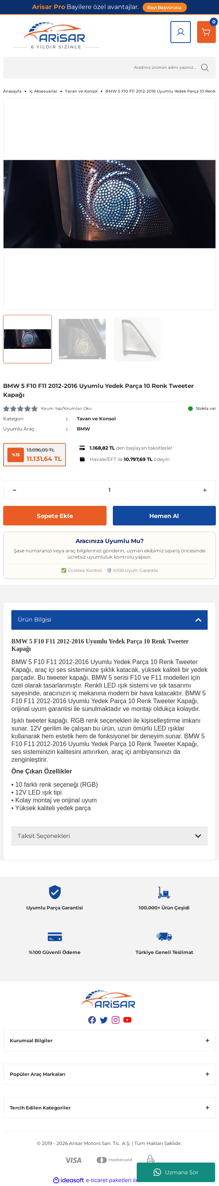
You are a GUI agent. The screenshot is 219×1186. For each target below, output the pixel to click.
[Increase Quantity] (204, 489)
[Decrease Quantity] (14, 489)
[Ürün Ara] (109, 68)
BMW (83, 429)
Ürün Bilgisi (34, 619)
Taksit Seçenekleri (44, 835)
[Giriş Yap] (180, 32)
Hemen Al (164, 516)
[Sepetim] (206, 32)
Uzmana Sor (176, 1172)
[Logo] (56, 35)
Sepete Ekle (55, 516)
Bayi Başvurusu (164, 7)
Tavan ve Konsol (96, 419)
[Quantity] (109, 489)
